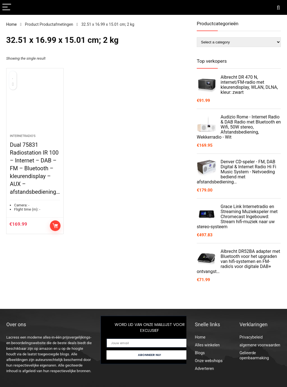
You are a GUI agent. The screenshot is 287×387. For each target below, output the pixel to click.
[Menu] (6, 7)
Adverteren (204, 368)
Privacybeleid (251, 337)
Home (11, 24)
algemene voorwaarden (259, 345)
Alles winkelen (207, 345)
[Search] (278, 7)
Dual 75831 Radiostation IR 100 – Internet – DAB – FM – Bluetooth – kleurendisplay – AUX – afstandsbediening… (35, 168)
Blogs (200, 353)
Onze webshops (209, 360)
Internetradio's (22, 136)
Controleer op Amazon (55, 225)
